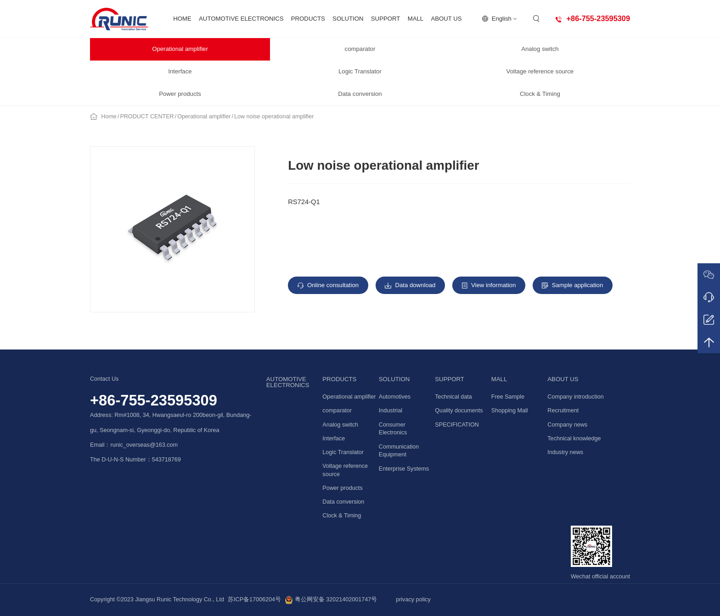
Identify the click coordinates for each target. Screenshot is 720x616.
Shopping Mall (509, 410)
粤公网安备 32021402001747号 (331, 600)
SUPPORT (385, 18)
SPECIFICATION (457, 425)
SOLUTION (347, 18)
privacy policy (413, 599)
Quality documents (459, 410)
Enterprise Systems (404, 469)
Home (109, 116)
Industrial (390, 410)
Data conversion (360, 93)
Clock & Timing (540, 93)
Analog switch (539, 48)
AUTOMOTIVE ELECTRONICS (241, 18)
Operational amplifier (180, 48)
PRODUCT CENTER (147, 116)
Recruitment (563, 410)
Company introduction (575, 397)
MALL (415, 18)
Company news (567, 425)
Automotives (395, 397)
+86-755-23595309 (153, 400)
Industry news (565, 452)
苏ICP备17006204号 (254, 599)
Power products (180, 93)
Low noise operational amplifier (274, 116)
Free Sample (507, 397)
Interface (179, 71)
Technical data (453, 397)
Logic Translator (360, 71)
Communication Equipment (399, 451)
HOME (182, 18)
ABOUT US (446, 18)
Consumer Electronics (393, 429)
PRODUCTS (308, 18)
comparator (360, 48)
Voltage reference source (540, 71)
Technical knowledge (574, 438)
